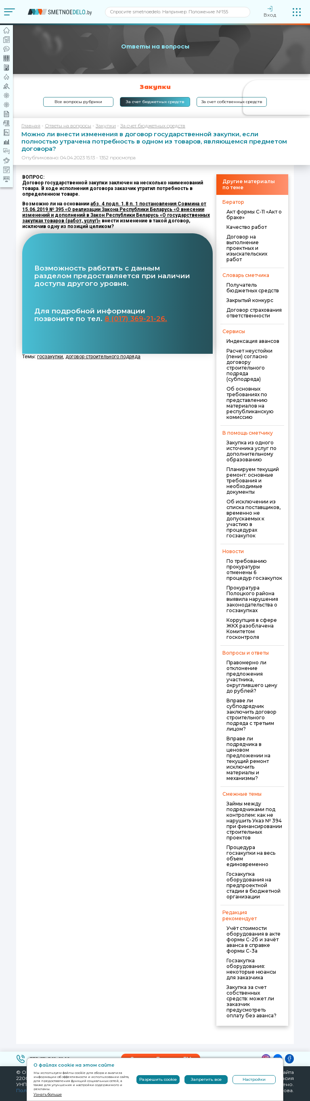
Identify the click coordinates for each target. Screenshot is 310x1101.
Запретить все (206, 1079)
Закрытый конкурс (249, 300)
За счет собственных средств (231, 101)
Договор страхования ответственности (254, 313)
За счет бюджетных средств (155, 101)
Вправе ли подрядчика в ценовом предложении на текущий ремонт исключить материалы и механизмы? (248, 758)
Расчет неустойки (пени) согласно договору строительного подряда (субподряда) (249, 365)
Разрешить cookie (158, 1079)
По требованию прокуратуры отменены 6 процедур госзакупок (254, 569)
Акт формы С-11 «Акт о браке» (254, 214)
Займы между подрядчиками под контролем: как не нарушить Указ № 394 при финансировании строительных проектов (254, 821)
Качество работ (246, 227)
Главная (30, 126)
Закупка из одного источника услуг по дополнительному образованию (251, 451)
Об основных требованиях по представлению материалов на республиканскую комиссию (250, 403)
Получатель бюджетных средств (252, 288)
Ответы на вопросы (68, 126)
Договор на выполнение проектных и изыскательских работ (246, 248)
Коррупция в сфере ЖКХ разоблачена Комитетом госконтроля (251, 628)
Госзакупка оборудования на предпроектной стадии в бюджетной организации (253, 885)
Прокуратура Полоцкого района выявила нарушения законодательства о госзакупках (252, 599)
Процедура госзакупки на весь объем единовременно (250, 855)
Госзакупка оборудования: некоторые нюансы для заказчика (251, 969)
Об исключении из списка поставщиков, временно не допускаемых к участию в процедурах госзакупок (253, 519)
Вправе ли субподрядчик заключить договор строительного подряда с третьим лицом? (251, 714)
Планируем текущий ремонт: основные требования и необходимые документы (252, 480)
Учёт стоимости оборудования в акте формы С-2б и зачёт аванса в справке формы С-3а (253, 939)
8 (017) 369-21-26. (136, 319)
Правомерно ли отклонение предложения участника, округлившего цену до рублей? (251, 676)
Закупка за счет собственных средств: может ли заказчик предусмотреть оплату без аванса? (251, 1001)
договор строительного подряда (102, 356)
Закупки (106, 126)
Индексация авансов (252, 341)
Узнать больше (48, 1094)
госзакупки (50, 356)
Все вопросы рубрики (78, 101)
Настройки (254, 1079)
